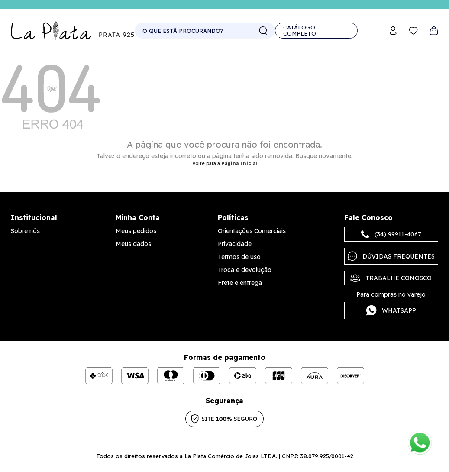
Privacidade (235, 244)
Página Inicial (239, 163)
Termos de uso (239, 257)
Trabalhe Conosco (391, 278)
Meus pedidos (136, 231)
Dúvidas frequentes (391, 256)
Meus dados (133, 244)
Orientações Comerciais (252, 231)
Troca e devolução (244, 270)
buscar (263, 30)
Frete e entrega (240, 283)
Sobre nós (25, 231)
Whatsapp (391, 310)
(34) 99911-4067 (391, 234)
